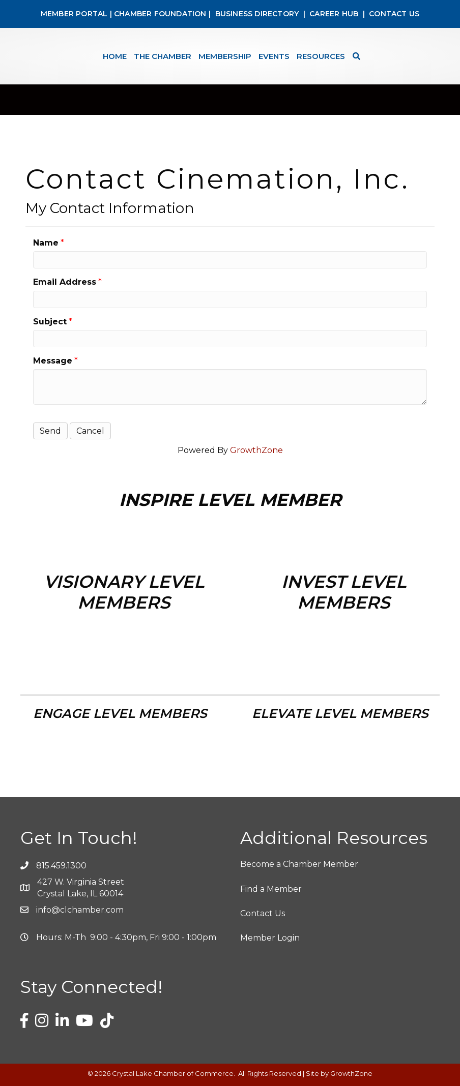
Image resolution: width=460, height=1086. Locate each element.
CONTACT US (394, 13)
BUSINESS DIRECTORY (256, 13)
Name (46, 243)
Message (52, 361)
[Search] (354, 56)
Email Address (64, 282)
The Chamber (162, 56)
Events (274, 56)
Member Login (270, 938)
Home (115, 56)
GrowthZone (256, 450)
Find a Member (271, 889)
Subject (50, 321)
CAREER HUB (333, 13)
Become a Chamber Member (299, 864)
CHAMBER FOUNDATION (160, 13)
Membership (224, 56)
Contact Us (262, 913)
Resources (321, 56)
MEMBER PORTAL (74, 13)
